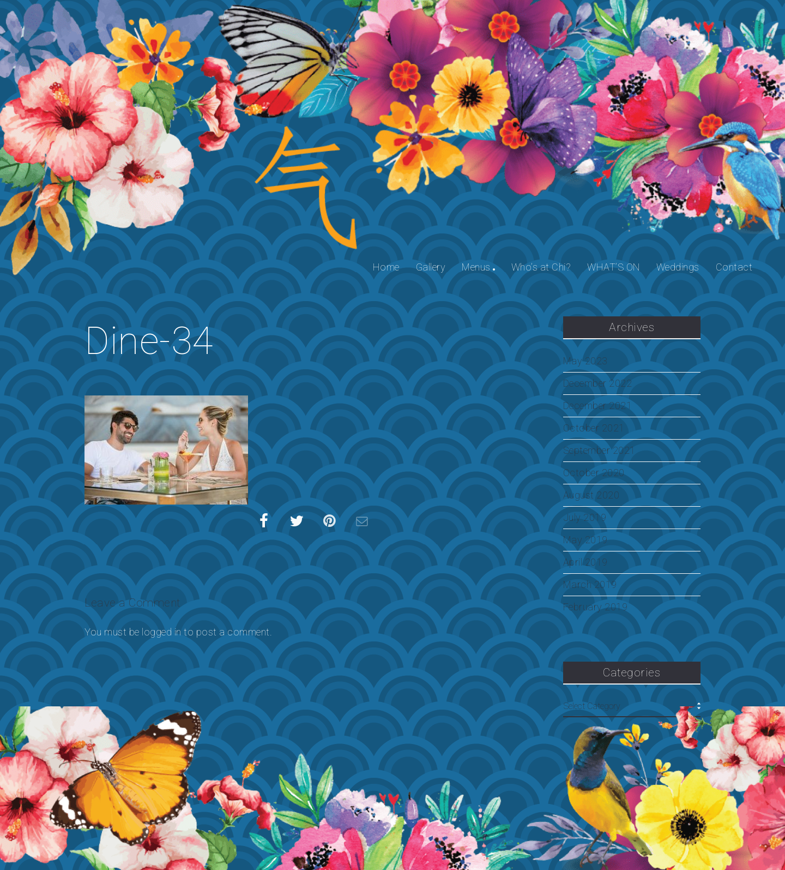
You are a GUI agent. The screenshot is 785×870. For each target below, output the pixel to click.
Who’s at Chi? (541, 267)
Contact (734, 267)
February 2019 (595, 607)
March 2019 (590, 584)
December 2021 (597, 405)
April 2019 (585, 562)
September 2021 (599, 450)
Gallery (431, 267)
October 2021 (594, 428)
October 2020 (594, 472)
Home (386, 267)
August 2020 (591, 495)
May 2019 (585, 540)
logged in (162, 632)
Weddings (677, 267)
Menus (476, 267)
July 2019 (585, 517)
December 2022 (597, 383)
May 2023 (585, 361)
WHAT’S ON (613, 267)
